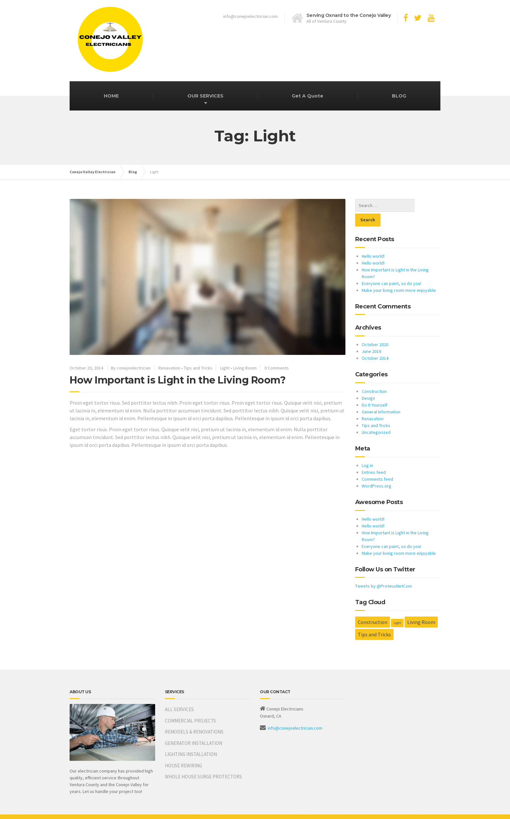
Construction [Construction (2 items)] (372, 607)
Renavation (169, 368)
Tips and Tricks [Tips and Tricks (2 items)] (374, 620)
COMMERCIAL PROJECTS (190, 706)
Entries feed (374, 458)
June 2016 (371, 337)
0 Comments (276, 368)
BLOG (399, 96)
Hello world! (373, 241)
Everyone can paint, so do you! (391, 269)
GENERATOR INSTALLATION (193, 728)
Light (225, 368)
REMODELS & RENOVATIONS (194, 717)
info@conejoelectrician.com (295, 713)
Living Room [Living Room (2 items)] (421, 607)
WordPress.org (376, 471)
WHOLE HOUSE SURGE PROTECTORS (203, 762)
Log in (367, 451)
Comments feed (377, 464)
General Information (381, 397)
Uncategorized (376, 418)
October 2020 (375, 330)
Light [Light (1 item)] (397, 608)
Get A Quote (307, 96)
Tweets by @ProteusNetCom (383, 571)
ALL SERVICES (179, 695)
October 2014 (375, 343)
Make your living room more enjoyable (399, 276)
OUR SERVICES (205, 96)
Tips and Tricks (198, 368)
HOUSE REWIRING (183, 751)
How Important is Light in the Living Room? (178, 380)
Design (368, 383)
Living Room (245, 368)
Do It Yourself (374, 390)
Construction (374, 377)
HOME (111, 96)
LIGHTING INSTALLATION (191, 739)
